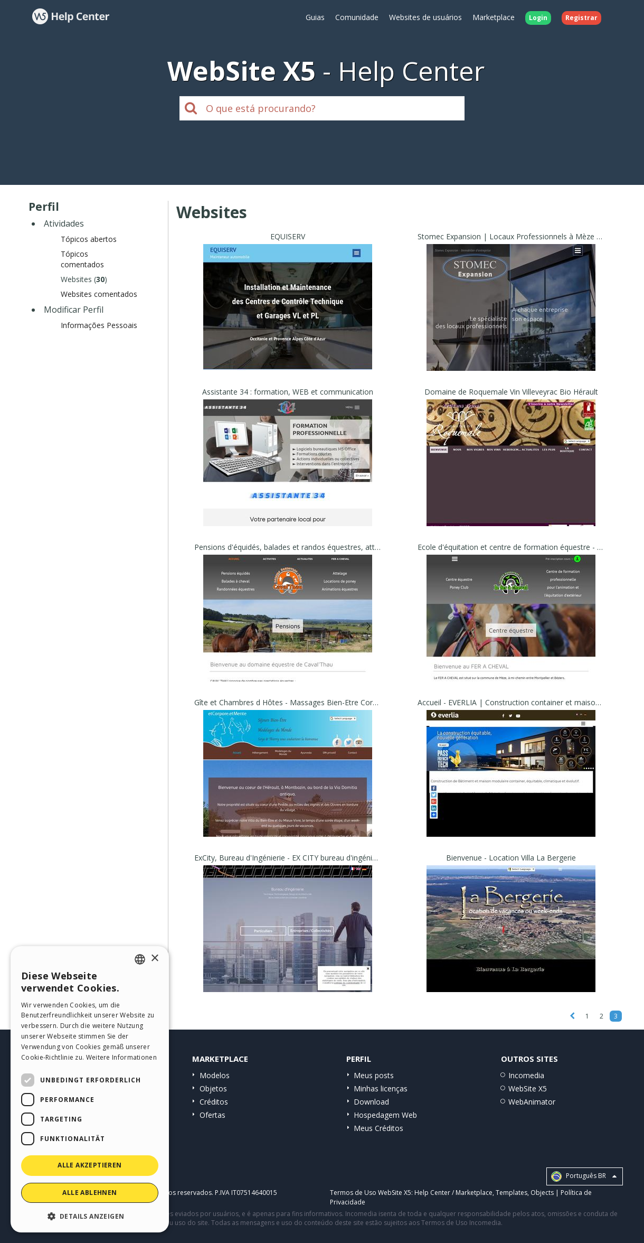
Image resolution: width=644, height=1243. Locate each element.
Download (371, 1102)
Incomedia (526, 1075)
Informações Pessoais (99, 325)
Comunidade (356, 17)
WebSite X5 (527, 1088)
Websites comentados (99, 294)
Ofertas (212, 1115)
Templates (511, 1192)
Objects (542, 1192)
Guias (315, 17)
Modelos (215, 1075)
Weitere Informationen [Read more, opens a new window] (121, 1057)
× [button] (154, 958)
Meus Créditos (378, 1128)
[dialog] (90, 1089)
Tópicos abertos (89, 239)
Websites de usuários (425, 17)
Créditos (214, 1102)
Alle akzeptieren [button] (89, 1165)
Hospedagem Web (385, 1115)
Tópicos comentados (82, 259)
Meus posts (374, 1075)
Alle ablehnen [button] (89, 1192)
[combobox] (140, 959)
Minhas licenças (381, 1088)
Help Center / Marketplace (453, 1192)
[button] (89, 1216)
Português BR (584, 1176)
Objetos (213, 1088)
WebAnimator (531, 1102)
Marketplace (493, 17)
